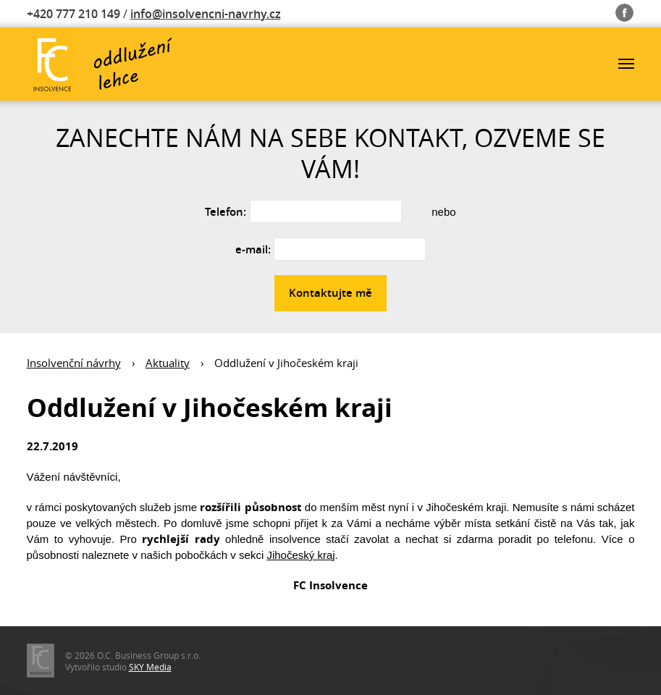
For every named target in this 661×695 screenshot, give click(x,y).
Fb (625, 10)
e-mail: (253, 249)
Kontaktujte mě (330, 292)
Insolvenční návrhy (74, 362)
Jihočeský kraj (300, 555)
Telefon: (225, 211)
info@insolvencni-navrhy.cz (205, 14)
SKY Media (150, 667)
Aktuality (168, 362)
